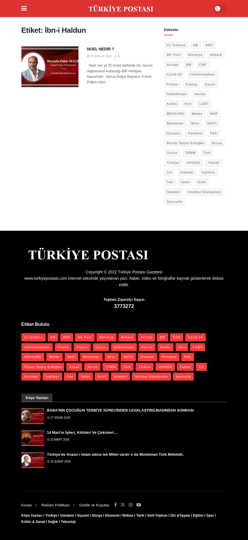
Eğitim (198, 516)
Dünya (97, 516)
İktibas (127, 516)
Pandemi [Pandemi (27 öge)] (195, 133)
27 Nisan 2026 (58, 417)
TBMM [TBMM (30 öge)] (190, 152)
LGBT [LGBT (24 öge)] (204, 103)
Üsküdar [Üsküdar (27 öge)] (187, 172)
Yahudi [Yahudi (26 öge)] (213, 162)
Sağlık (53, 522)
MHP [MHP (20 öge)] (214, 113)
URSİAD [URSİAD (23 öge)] (193, 162)
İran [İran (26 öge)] (170, 182)
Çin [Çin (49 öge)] (170, 172)
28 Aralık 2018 (99, 56)
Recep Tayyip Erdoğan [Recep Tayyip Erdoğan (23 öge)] (185, 143)
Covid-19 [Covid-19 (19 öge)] (174, 74)
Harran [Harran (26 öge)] (200, 94)
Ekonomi (112, 516)
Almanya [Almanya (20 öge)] (195, 54)
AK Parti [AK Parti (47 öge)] (174, 54)
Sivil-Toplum (157, 516)
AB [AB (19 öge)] (195, 45)
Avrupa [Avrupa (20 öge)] (173, 64)
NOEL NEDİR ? (100, 49)
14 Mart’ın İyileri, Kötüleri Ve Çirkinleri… (82, 432)
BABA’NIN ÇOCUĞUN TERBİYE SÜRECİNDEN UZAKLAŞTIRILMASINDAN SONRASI (120, 410)
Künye (26, 505)
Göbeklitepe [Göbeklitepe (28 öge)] (177, 94)
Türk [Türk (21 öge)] (207, 152)
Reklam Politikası (55, 505)
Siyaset (83, 516)
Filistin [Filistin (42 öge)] (172, 84)
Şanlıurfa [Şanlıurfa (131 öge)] (174, 201)
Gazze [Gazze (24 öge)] (210, 84)
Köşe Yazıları (32, 516)
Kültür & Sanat (33, 522)
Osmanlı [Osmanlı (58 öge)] (174, 133)
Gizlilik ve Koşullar (94, 505)
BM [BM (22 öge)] (188, 64)
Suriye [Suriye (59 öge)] (172, 152)
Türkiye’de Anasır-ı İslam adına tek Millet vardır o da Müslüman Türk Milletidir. (115, 454)
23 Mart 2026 (58, 439)
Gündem (67, 516)
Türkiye (51, 516)
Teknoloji (68, 522)
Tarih (140, 516)
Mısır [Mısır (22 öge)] (195, 123)
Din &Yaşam (180, 516)
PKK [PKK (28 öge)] (213, 133)
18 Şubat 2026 (59, 461)
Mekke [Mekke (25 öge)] (197, 113)
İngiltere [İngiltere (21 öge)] (208, 172)
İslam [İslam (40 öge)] (185, 182)
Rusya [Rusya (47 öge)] (217, 143)
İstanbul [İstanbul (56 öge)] (173, 192)
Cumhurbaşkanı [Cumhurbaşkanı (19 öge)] (202, 74)
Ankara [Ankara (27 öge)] (216, 54)
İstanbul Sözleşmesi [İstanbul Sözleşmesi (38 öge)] (204, 192)
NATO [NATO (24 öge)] (212, 123)
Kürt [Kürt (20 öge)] (188, 103)
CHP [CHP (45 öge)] (202, 64)
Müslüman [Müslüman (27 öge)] (175, 123)
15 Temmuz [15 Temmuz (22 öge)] (176, 45)
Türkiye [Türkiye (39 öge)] (173, 162)
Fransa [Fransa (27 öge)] (191, 84)
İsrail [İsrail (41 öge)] (202, 182)
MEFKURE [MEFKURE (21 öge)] (175, 113)
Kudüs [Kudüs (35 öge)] (172, 103)
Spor (210, 516)
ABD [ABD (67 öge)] (209, 45)
